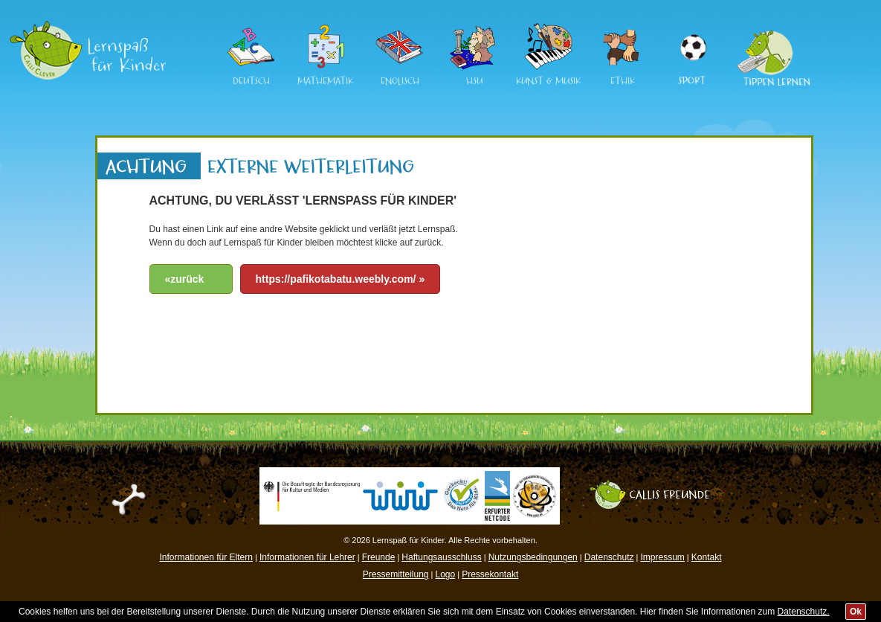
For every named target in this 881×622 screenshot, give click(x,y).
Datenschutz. (804, 611)
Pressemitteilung (396, 574)
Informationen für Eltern (206, 557)
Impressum (662, 557)
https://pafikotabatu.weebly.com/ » (340, 279)
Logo (445, 574)
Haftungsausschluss (441, 557)
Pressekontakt (490, 574)
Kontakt (706, 557)
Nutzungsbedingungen (533, 557)
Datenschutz (609, 557)
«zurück (184, 279)
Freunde (379, 557)
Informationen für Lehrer (307, 557)
